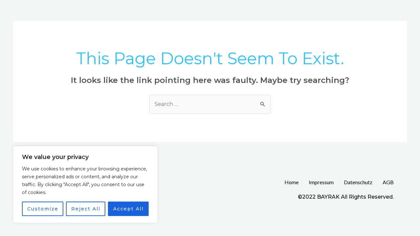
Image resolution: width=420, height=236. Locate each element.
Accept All (128, 209)
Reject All (85, 209)
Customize (42, 209)
